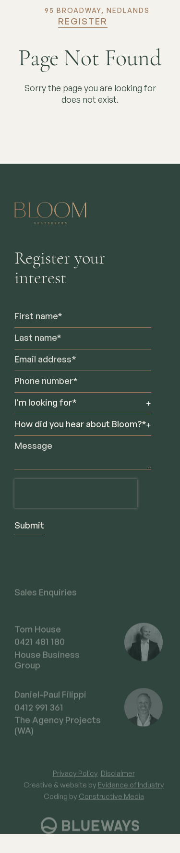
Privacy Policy (75, 779)
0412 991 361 (38, 714)
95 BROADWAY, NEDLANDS (97, 11)
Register (83, 22)
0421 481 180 (39, 648)
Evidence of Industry (131, 791)
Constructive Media (111, 802)
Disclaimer (118, 779)
